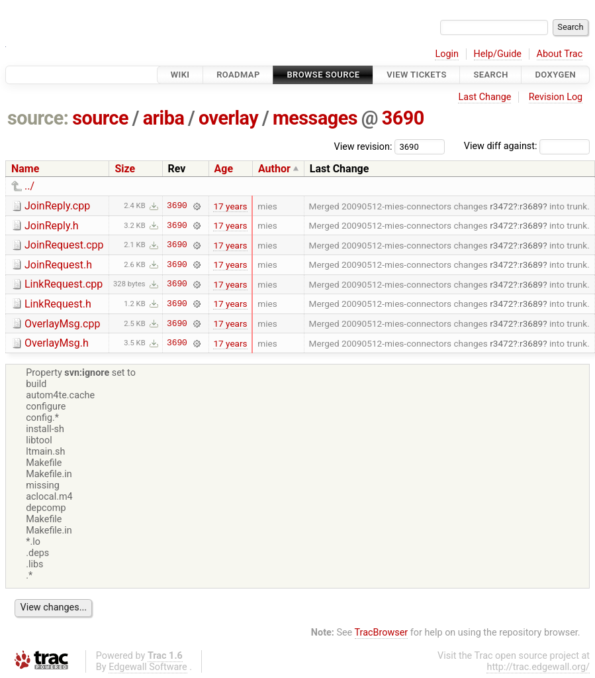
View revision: (363, 146)
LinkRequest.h (57, 304)
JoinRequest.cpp (63, 245)
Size (124, 168)
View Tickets (416, 75)
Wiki (180, 75)
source (100, 118)
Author (274, 168)
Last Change (484, 97)
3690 (403, 118)
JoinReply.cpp (57, 205)
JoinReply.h (51, 225)
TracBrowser (381, 632)
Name (25, 168)
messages (315, 118)
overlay (228, 118)
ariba (164, 118)
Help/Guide (498, 54)
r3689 (531, 206)
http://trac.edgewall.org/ (538, 667)
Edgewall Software (148, 667)
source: (38, 118)
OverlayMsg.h (56, 343)
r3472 (501, 206)
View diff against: (527, 146)
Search (490, 75)
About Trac (560, 54)
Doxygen (555, 75)
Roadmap (238, 75)
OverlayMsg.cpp (62, 323)
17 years (230, 206)
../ (29, 186)
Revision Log (556, 97)
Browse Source (323, 75)
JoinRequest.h (58, 264)
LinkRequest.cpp (63, 284)
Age (224, 168)
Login (447, 54)
